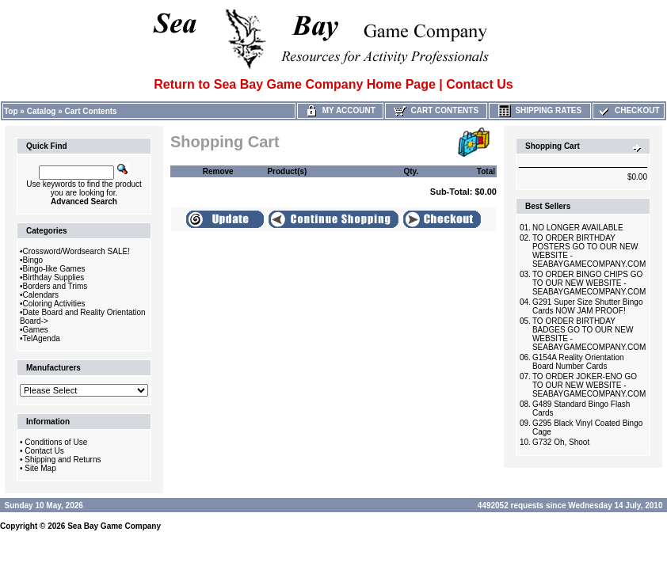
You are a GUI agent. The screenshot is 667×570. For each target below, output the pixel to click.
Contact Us (44, 450)
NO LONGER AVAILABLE (577, 227)
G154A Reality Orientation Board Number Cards (578, 361)
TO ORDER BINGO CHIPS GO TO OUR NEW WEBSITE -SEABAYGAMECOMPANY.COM (589, 283)
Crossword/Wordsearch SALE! (76, 251)
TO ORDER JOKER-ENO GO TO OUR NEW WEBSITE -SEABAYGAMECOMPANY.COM (589, 385)
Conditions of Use (56, 442)
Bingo (33, 260)
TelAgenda (41, 338)
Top (11, 111)
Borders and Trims (55, 286)
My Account (340, 110)
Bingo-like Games (54, 268)
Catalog (41, 111)
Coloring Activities (54, 303)
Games (35, 329)
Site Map (40, 468)
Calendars (41, 295)
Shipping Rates (539, 110)
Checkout (628, 110)
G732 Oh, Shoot (560, 442)
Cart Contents (91, 111)
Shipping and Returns (63, 459)
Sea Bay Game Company (114, 526)
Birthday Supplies (54, 277)
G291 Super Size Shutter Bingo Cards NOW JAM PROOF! (587, 306)
